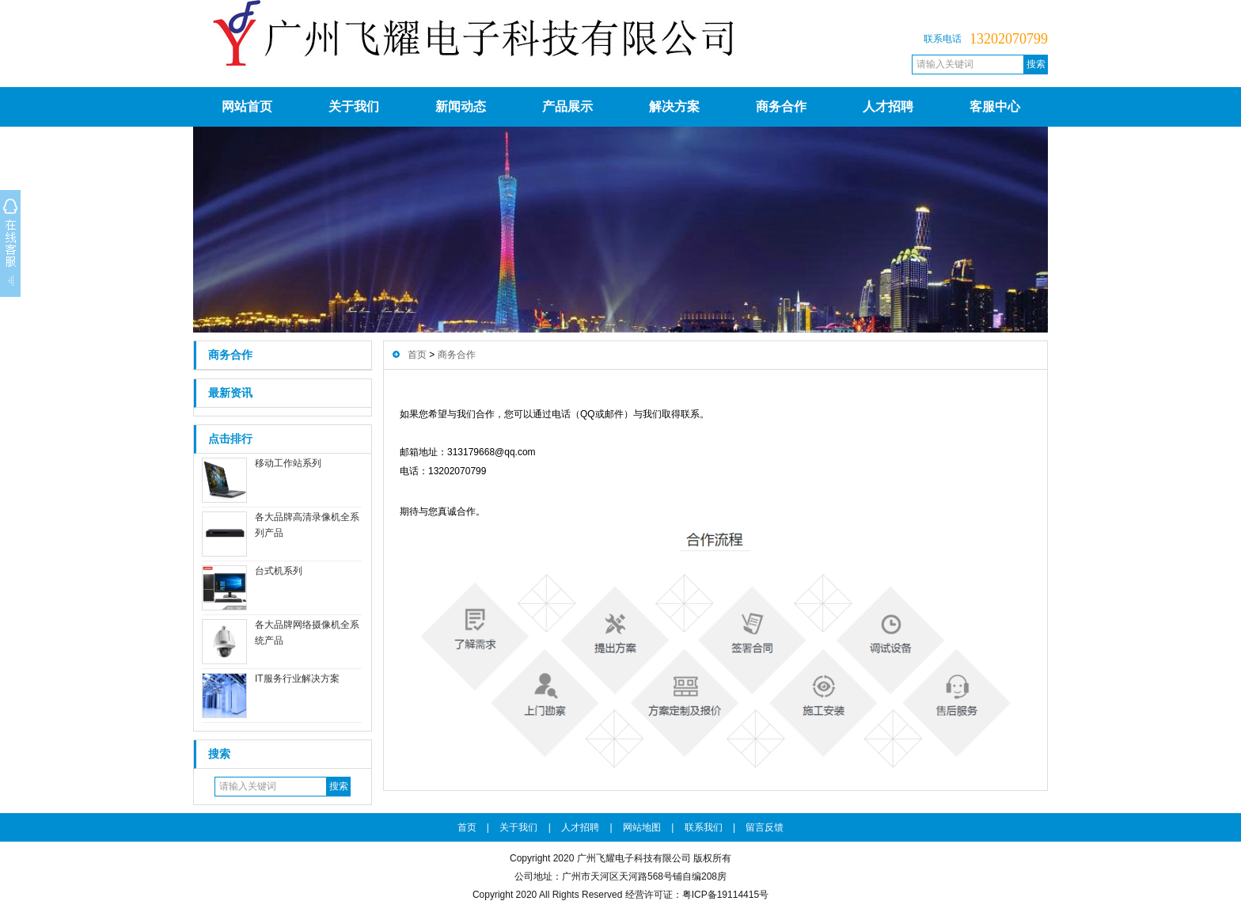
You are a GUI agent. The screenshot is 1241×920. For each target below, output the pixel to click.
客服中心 (995, 106)
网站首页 (247, 106)
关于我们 (353, 106)
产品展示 (567, 106)
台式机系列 (278, 570)
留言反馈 (765, 827)
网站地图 (642, 827)
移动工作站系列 (288, 463)
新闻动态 (460, 106)
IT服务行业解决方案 (297, 678)
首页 (417, 354)
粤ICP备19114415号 (725, 894)
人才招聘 (888, 106)
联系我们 (704, 827)
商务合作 (781, 106)
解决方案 (674, 106)
